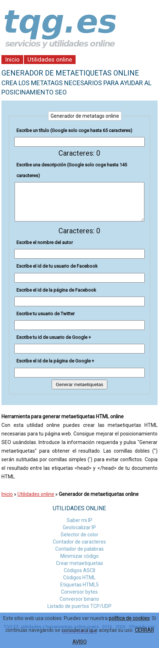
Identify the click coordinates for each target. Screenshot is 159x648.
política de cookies (129, 618)
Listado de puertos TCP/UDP (79, 606)
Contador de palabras (79, 549)
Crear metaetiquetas (79, 563)
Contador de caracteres (79, 542)
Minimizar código (79, 556)
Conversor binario (79, 599)
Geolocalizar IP (79, 527)
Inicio (12, 59)
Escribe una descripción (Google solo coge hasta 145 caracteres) (71, 170)
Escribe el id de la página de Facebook (56, 290)
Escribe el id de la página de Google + (55, 361)
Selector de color (79, 534)
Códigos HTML (79, 577)
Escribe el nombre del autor (44, 242)
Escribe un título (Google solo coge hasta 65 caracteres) (74, 130)
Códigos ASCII (79, 570)
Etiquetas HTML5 (79, 585)
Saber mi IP (79, 520)
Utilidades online (49, 59)
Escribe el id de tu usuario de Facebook (57, 266)
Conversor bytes (79, 592)
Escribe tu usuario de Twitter (45, 313)
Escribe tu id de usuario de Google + (53, 337)
